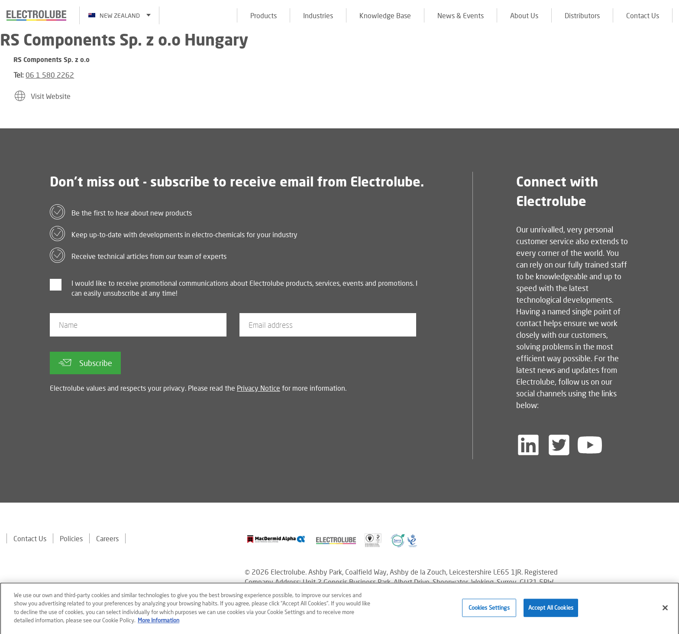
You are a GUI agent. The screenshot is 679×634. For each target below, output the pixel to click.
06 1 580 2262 (50, 75)
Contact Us (642, 15)
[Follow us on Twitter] (559, 445)
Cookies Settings (489, 611)
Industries (318, 15)
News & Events (460, 15)
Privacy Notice (258, 388)
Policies (71, 538)
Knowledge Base (385, 15)
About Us (524, 15)
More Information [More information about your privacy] (158, 624)
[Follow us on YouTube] (590, 445)
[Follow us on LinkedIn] (528, 445)
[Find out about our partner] (276, 539)
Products (263, 15)
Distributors (582, 15)
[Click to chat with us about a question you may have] (668, 64)
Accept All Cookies (550, 611)
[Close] (665, 612)
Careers (107, 538)
